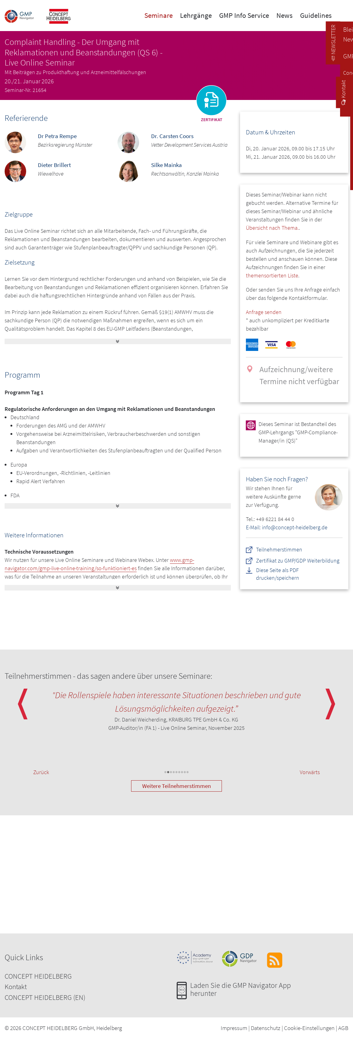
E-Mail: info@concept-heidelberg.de (286, 527)
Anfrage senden (264, 312)
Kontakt (16, 986)
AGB (343, 1028)
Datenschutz (265, 1028)
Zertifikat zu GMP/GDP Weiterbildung (297, 560)
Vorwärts (310, 772)
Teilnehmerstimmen (279, 549)
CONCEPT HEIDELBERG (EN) (45, 997)
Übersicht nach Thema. (272, 227)
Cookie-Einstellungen (309, 1028)
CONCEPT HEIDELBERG (38, 976)
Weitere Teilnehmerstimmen (176, 785)
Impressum (234, 1028)
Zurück (41, 772)
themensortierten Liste (272, 275)
